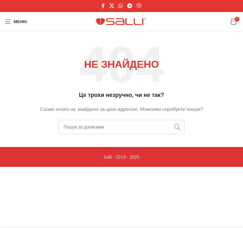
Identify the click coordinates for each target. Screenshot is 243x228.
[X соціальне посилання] (111, 6)
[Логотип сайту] (121, 21)
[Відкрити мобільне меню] (16, 21)
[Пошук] (121, 127)
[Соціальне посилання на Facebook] (103, 6)
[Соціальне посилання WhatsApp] (120, 6)
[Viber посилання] (138, 6)
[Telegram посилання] (129, 6)
